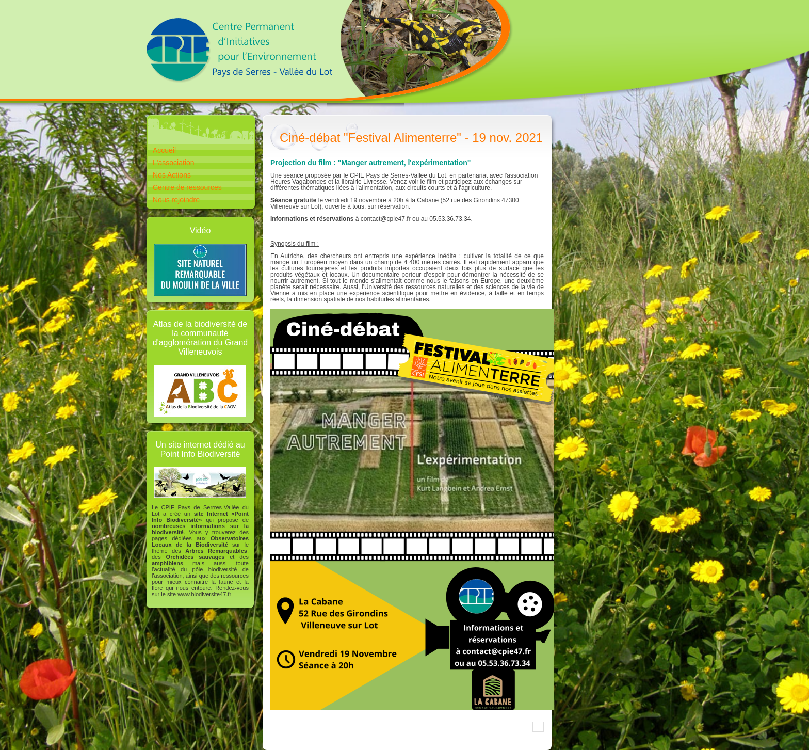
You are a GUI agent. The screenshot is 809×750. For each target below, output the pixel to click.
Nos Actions (172, 175)
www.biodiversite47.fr (204, 594)
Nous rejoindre (176, 200)
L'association (174, 162)
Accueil (164, 150)
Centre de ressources (187, 187)
